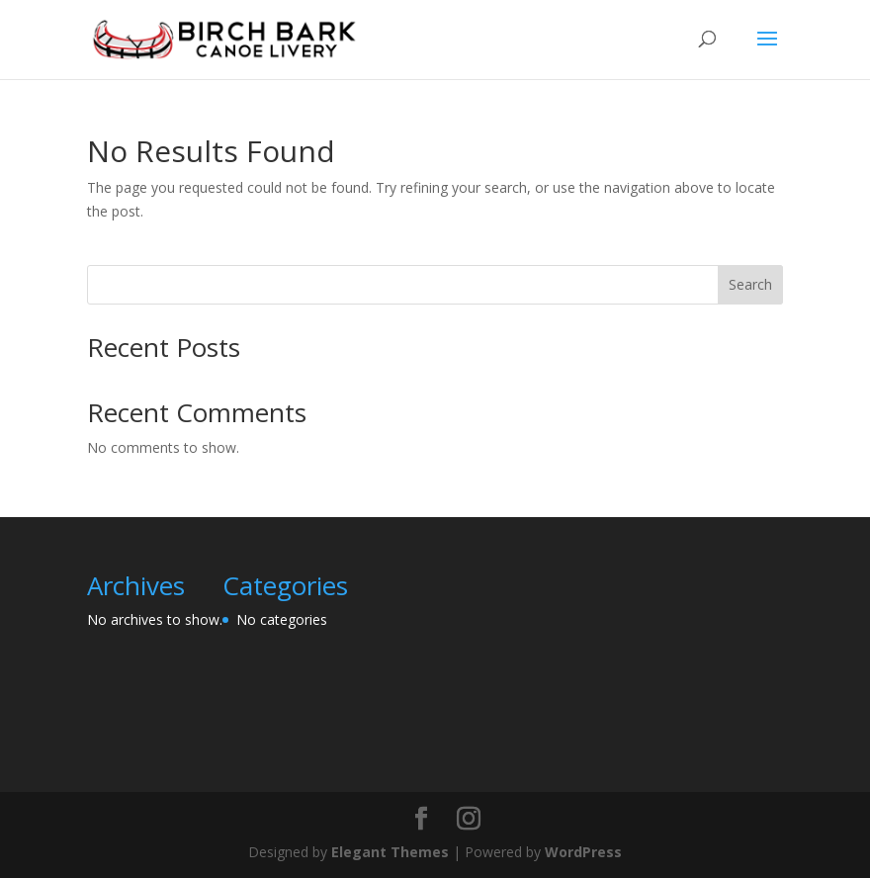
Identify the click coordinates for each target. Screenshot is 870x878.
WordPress (583, 851)
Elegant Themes (390, 851)
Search (750, 284)
